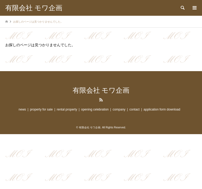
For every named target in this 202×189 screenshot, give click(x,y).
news (22, 109)
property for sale (41, 109)
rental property (67, 109)
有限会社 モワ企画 (101, 90)
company (119, 109)
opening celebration (95, 109)
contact (134, 109)
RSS (101, 100)
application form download (162, 109)
